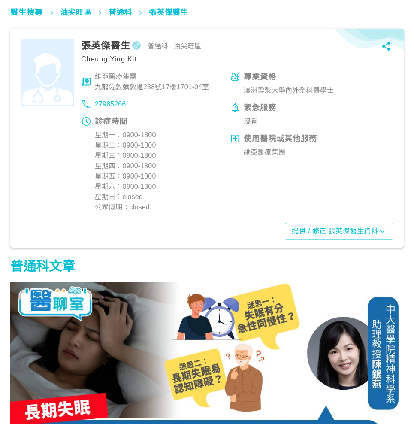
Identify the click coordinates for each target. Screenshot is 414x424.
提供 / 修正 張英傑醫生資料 (339, 231)
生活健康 (27, 386)
